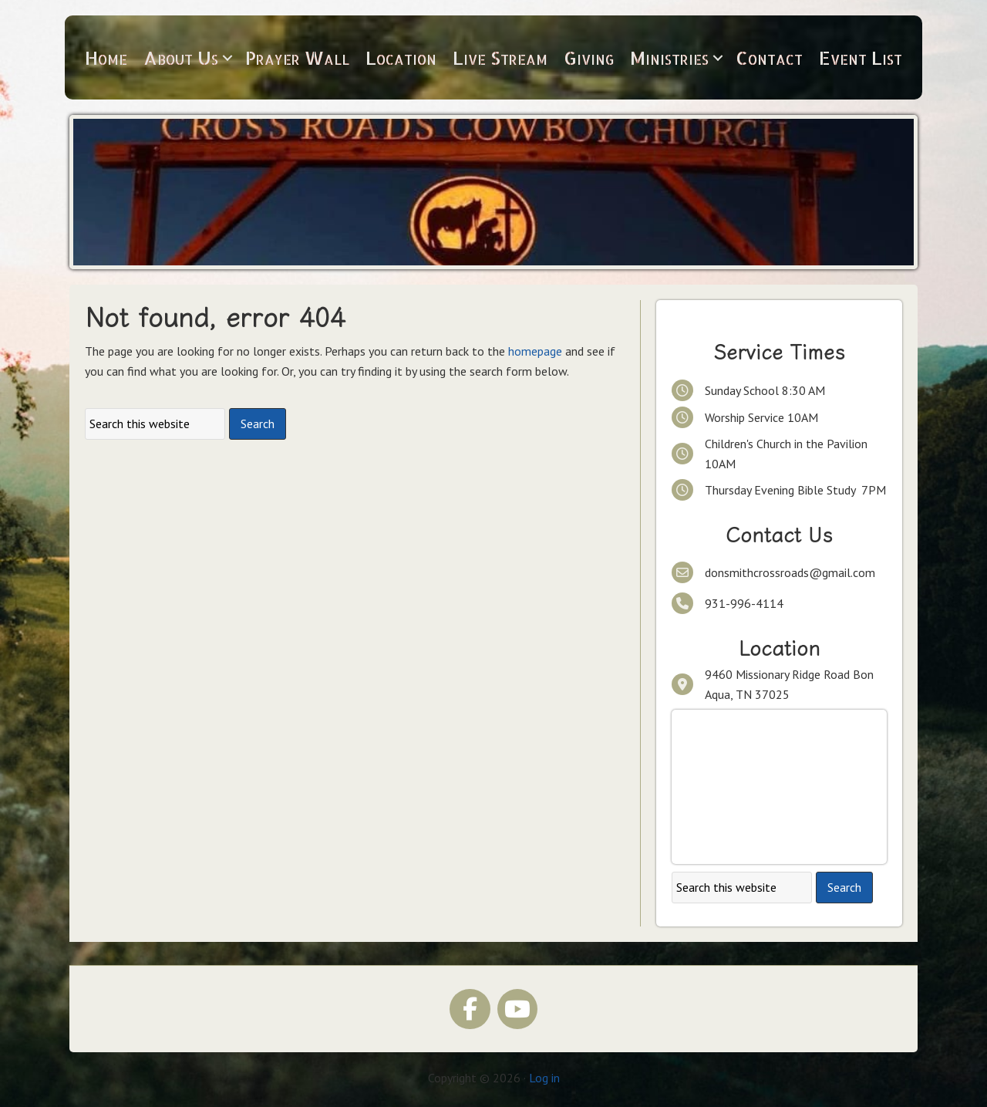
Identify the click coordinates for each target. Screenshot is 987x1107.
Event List (860, 57)
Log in (544, 1077)
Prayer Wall (297, 57)
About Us (180, 57)
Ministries (669, 57)
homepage (535, 351)
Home (106, 57)
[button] (227, 57)
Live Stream (500, 57)
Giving (589, 57)
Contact (769, 57)
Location (400, 57)
